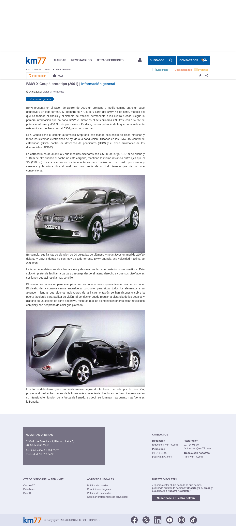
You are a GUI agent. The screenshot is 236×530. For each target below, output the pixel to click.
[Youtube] (169, 520)
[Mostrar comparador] (193, 60)
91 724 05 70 (51, 450)
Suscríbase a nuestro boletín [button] (176, 498)
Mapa (46, 445)
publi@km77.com (162, 456)
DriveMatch (29, 489)
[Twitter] (146, 520)
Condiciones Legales (99, 489)
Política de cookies (97, 485)
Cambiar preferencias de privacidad (107, 496)
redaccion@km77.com (165, 444)
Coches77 (29, 485)
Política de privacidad (99, 493)
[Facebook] (134, 520)
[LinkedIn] (157, 520)
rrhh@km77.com (193, 456)
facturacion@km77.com (197, 448)
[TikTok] (193, 520)
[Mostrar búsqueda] (162, 60)
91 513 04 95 (46, 454)
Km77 (36, 60)
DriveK (27, 493)
